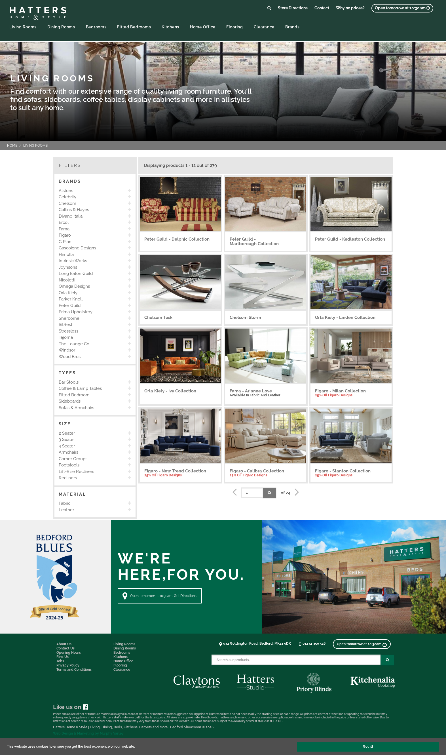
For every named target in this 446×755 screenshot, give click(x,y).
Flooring (234, 26)
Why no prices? (350, 7)
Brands (292, 26)
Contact (321, 7)
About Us (63, 644)
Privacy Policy (67, 665)
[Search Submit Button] (387, 660)
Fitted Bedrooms (134, 26)
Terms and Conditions (74, 670)
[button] (95, 181)
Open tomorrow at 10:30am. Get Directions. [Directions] (159, 596)
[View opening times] (402, 8)
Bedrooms (96, 26)
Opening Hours (68, 653)
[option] (95, 191)
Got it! (368, 746)
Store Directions (293, 7)
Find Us (62, 657)
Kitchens (170, 26)
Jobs (60, 661)
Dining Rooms (61, 26)
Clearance (264, 26)
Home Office (202, 26)
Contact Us (65, 648)
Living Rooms (23, 26)
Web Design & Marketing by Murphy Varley (88, 733)
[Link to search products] (269, 7)
